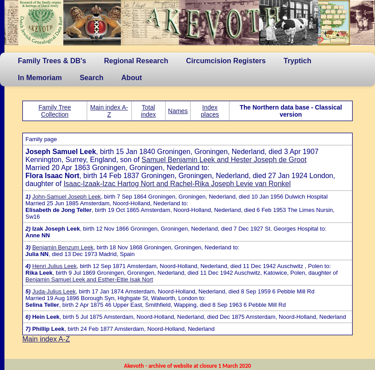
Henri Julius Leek (54, 266)
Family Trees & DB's (52, 61)
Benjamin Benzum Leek (62, 247)
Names (178, 110)
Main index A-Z (109, 111)
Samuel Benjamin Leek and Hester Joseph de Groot (223, 159)
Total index (148, 111)
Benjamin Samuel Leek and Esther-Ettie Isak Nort (89, 279)
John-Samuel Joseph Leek (66, 196)
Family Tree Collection (54, 111)
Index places (210, 111)
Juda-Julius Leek (54, 291)
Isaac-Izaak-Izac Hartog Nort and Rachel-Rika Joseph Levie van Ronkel (177, 183)
